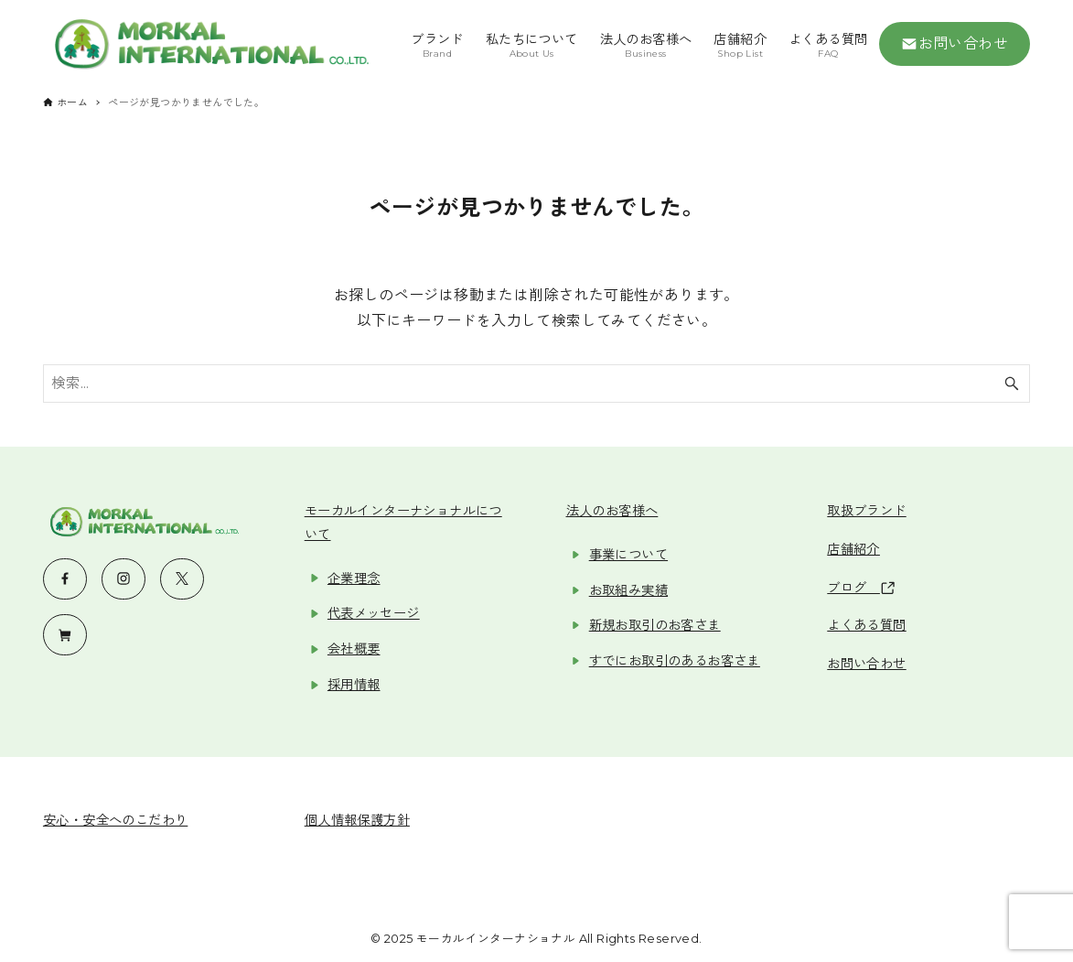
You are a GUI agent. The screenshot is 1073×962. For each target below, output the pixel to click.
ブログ (860, 587)
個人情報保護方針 (357, 820)
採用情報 (354, 684)
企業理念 (354, 578)
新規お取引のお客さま (655, 625)
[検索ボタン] (1011, 383)
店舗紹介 (853, 549)
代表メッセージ (373, 613)
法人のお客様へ (612, 511)
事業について (628, 554)
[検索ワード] (536, 383)
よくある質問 (866, 625)
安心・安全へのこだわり (115, 820)
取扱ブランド (866, 511)
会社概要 (354, 649)
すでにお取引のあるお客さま (674, 661)
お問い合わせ (955, 44)
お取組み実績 (628, 590)
